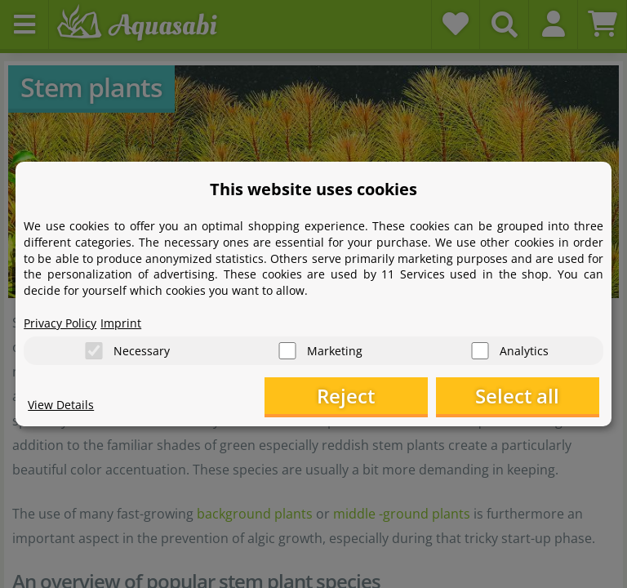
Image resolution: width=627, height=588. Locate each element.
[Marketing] (287, 350)
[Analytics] (480, 350)
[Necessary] (93, 350)
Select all (517, 395)
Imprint (120, 323)
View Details (61, 404)
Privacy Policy (60, 323)
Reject (346, 395)
